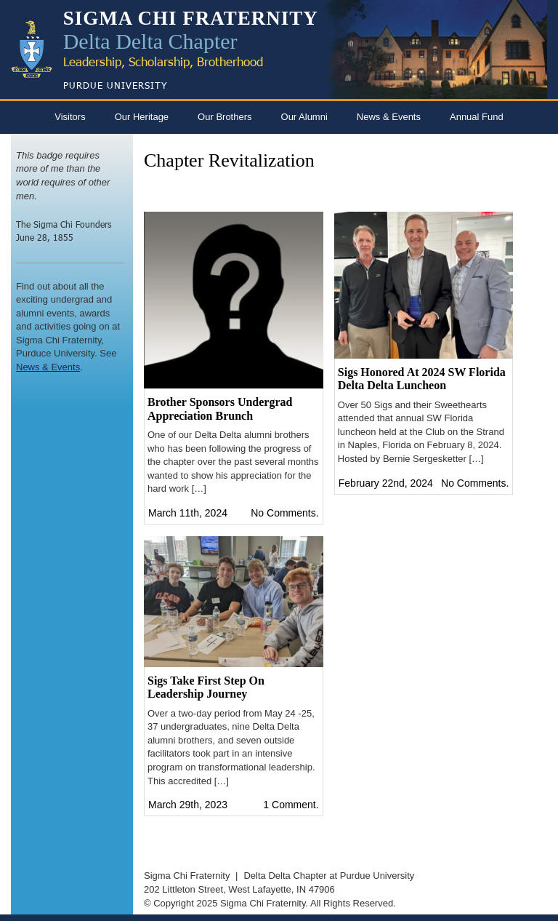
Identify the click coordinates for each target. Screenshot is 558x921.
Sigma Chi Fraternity (187, 875)
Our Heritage (142, 116)
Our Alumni (304, 116)
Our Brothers (224, 116)
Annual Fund (477, 116)
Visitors (69, 116)
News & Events (389, 116)
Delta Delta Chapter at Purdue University (328, 875)
